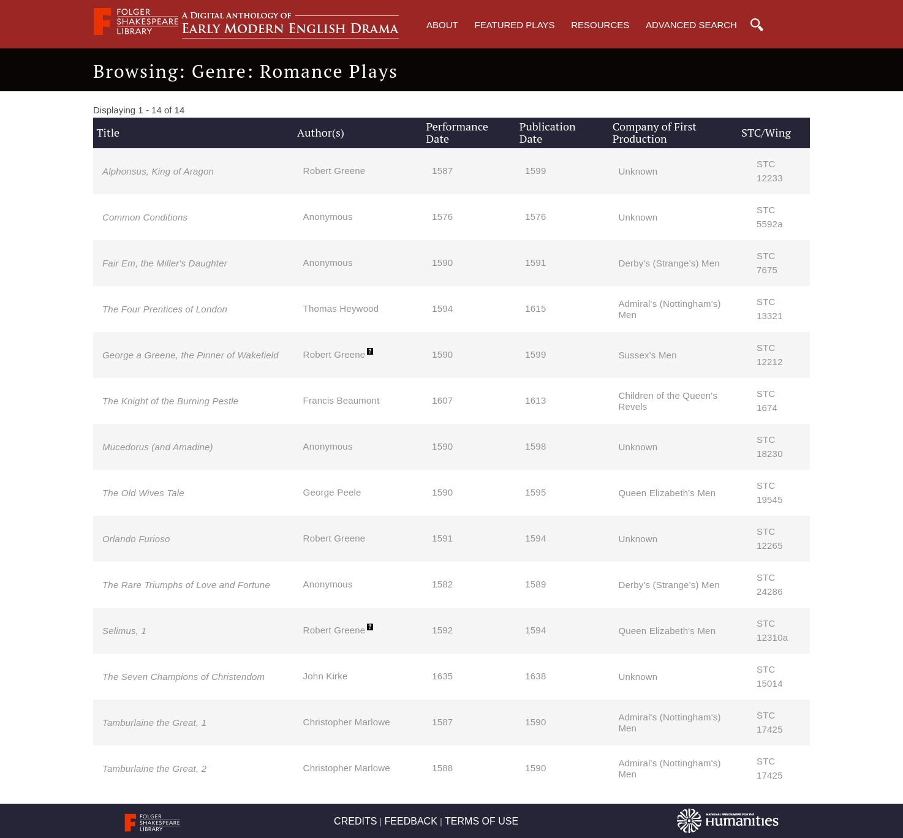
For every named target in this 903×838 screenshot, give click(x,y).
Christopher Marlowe (346, 722)
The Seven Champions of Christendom (183, 676)
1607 (442, 400)
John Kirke (325, 676)
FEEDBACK (411, 821)
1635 (442, 676)
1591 (535, 262)
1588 (442, 768)
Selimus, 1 (124, 630)
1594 (442, 308)
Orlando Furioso (136, 539)
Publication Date (548, 132)
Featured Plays (514, 25)
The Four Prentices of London (164, 309)
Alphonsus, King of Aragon (158, 171)
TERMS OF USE (481, 821)
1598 (535, 446)
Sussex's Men (647, 355)
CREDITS (355, 821)
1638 (535, 676)
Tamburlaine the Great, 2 (154, 768)
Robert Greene (334, 170)
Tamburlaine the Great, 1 (154, 722)
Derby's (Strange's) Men (668, 263)
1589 (535, 584)
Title (107, 132)
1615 (535, 308)
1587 (442, 170)
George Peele (332, 492)
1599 (535, 170)
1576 (442, 216)
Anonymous (328, 216)
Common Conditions (144, 217)
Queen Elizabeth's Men (667, 493)
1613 (535, 400)
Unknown (637, 171)
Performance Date (457, 132)
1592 (442, 630)
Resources (600, 25)
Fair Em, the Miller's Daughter (164, 263)
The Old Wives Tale (143, 493)
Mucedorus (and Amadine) (157, 447)
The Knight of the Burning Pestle (170, 401)
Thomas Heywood (341, 308)
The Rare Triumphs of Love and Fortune (186, 584)
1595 (535, 492)
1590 (442, 262)
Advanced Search (691, 25)
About (442, 25)
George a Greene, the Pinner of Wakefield (190, 355)
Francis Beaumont (341, 400)
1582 (442, 584)
